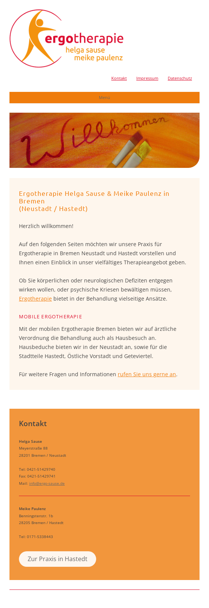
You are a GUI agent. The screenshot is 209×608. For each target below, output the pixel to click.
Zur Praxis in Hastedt (57, 559)
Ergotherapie (35, 298)
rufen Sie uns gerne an (147, 374)
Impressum (147, 78)
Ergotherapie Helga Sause (66, 38)
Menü (104, 97)
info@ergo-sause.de (47, 483)
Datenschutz (180, 78)
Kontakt (119, 78)
